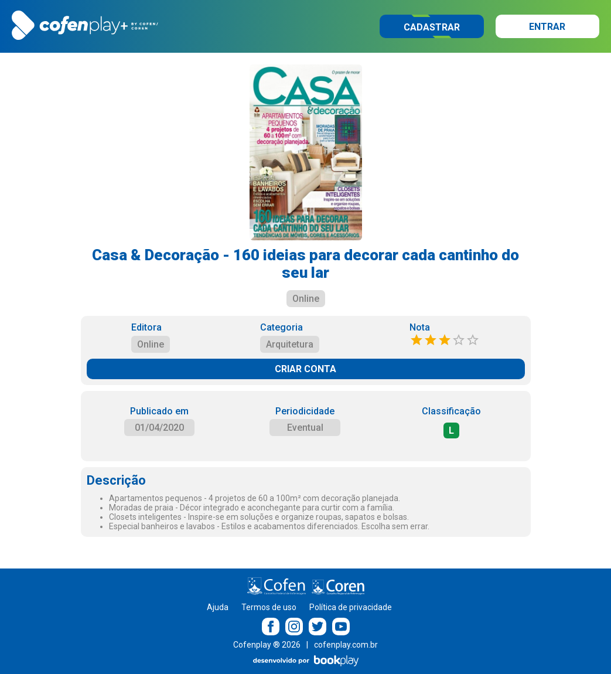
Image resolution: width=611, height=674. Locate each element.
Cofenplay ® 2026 (267, 644)
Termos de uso (268, 607)
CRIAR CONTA (305, 369)
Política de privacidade (350, 607)
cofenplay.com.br (346, 644)
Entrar (547, 26)
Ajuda (217, 607)
